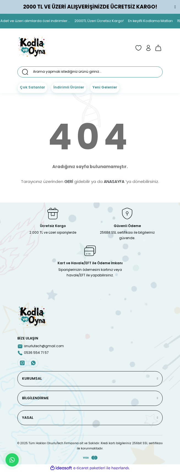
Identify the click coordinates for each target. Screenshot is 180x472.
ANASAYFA (114, 181)
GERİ (68, 181)
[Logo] (32, 48)
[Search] (90, 71)
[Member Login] (148, 48)
